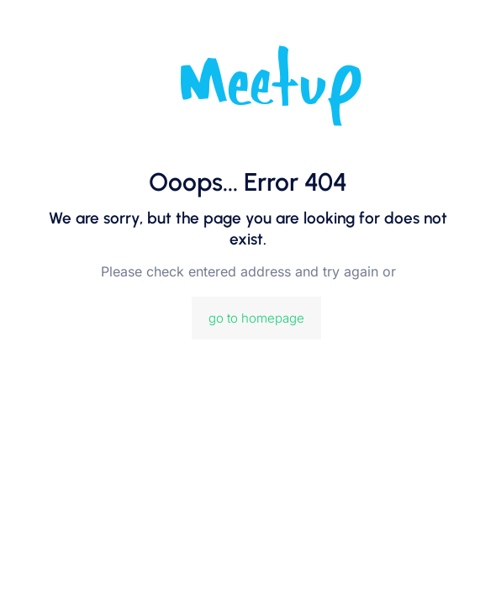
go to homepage (256, 318)
